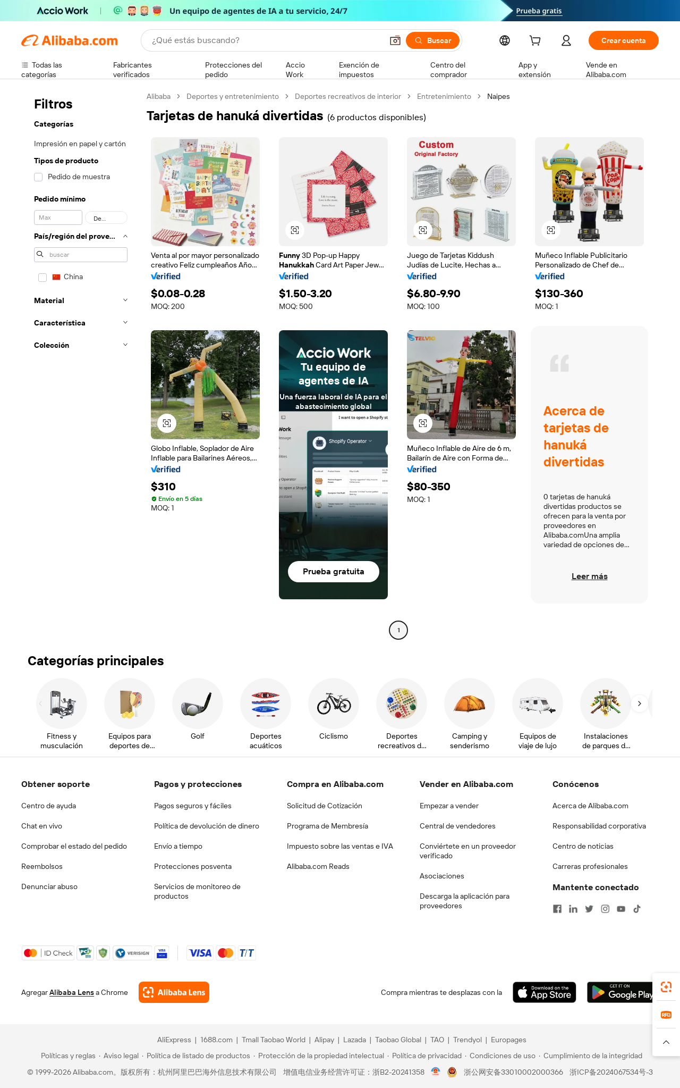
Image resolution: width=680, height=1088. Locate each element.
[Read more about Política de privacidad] (424, 1055)
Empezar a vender (449, 805)
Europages (508, 1039)
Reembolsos (42, 866)
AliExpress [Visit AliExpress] (174, 1039)
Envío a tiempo (178, 846)
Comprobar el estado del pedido (74, 846)
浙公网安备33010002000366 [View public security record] (513, 1072)
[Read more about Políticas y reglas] (67, 1055)
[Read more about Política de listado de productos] (196, 1055)
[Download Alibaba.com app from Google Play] (623, 992)
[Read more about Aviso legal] (119, 1055)
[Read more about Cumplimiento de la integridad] (590, 1055)
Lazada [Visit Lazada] (354, 1039)
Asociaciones (442, 876)
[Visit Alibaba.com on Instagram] (605, 909)
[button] (395, 40)
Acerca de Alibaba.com (590, 805)
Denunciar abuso (49, 886)
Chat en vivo (41, 826)
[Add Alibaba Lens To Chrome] (174, 992)
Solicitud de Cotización (324, 805)
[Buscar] (433, 40)
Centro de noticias (583, 846)
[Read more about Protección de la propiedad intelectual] (318, 1055)
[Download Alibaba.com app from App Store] (544, 992)
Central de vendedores (458, 826)
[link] (666, 987)
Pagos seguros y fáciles (193, 805)
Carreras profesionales (590, 866)
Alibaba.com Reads (318, 866)
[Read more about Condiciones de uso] (500, 1055)
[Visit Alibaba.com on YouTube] (621, 909)
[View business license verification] (436, 1072)
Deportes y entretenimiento (232, 96)
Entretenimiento (444, 96)
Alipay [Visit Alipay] (324, 1039)
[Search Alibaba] (266, 40)
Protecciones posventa (193, 866)
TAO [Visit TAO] (437, 1039)
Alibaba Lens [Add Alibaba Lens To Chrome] (71, 992)
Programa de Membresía (327, 826)
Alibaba (159, 96)
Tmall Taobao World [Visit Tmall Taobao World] (273, 1039)
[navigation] (81, 364)
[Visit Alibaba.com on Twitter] (589, 909)
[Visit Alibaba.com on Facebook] (557, 909)
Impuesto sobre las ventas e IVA (340, 846)
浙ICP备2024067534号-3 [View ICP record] (611, 1072)
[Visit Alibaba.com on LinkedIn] (573, 909)
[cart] (537, 42)
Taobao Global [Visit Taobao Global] (398, 1039)
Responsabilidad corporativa (599, 826)
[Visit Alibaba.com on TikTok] (637, 909)
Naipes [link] (498, 96)
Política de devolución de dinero (206, 826)
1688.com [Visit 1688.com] (216, 1039)
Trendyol (467, 1039)
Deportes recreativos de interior (348, 96)
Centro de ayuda (48, 805)
